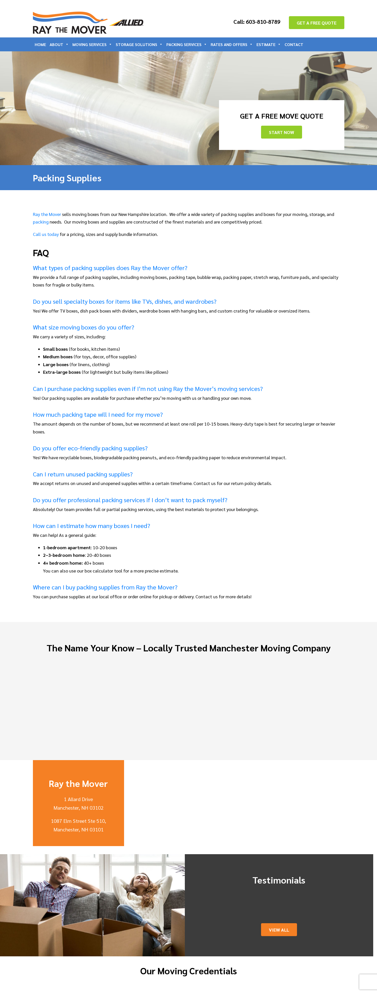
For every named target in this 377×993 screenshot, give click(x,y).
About (59, 44)
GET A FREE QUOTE (316, 23)
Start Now (281, 132)
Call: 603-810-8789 (256, 21)
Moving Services (92, 44)
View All (279, 930)
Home (40, 44)
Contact (294, 44)
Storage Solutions (139, 44)
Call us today (46, 234)
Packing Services (186, 44)
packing (41, 222)
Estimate (268, 44)
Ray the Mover (47, 214)
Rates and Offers (232, 44)
